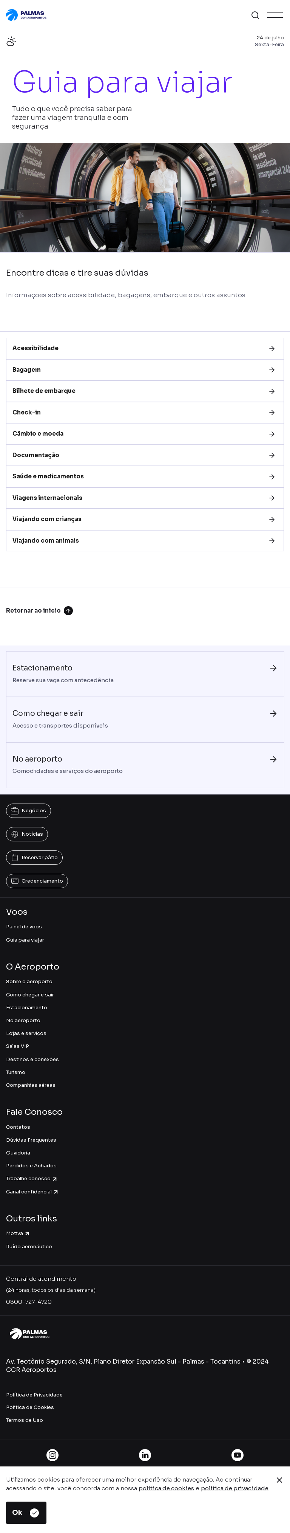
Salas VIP (17, 1046)
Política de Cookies (30, 1407)
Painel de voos (24, 926)
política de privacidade (234, 1488)
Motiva (18, 1233)
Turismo (15, 1072)
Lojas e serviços (26, 1033)
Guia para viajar (25, 940)
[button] (255, 15)
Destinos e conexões (32, 1059)
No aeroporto (23, 1020)
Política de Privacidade (34, 1395)
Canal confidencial (32, 1192)
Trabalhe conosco (32, 1178)
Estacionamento (26, 1007)
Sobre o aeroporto (29, 981)
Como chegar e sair (30, 994)
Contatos (18, 1127)
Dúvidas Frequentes (31, 1140)
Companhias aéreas (31, 1085)
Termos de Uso (24, 1420)
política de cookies (166, 1488)
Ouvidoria (18, 1153)
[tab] (145, 348)
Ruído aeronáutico (29, 1246)
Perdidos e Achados (31, 1165)
